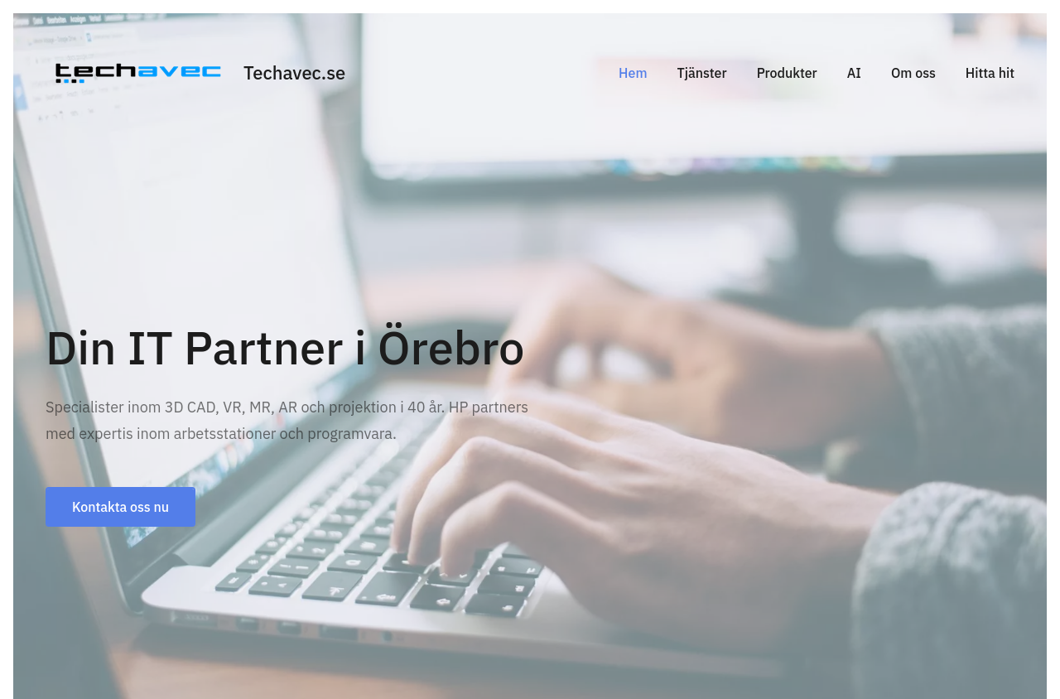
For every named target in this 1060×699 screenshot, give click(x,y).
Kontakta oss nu (120, 507)
